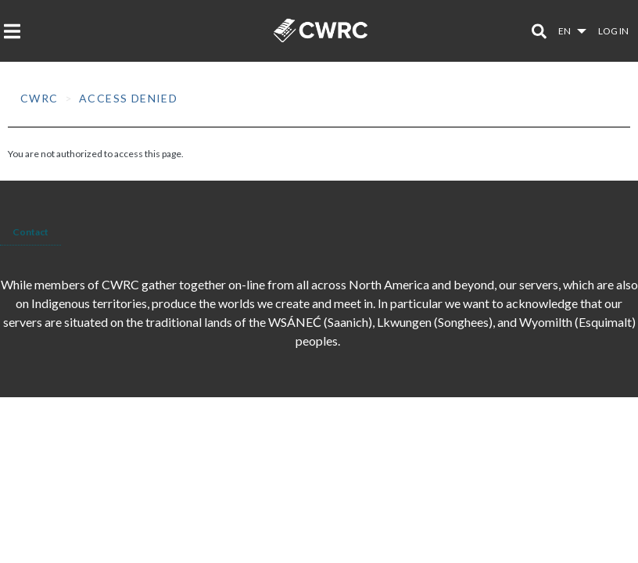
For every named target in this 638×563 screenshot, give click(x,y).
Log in (613, 31)
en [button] (565, 31)
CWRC (39, 98)
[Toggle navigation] (16, 31)
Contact (30, 232)
